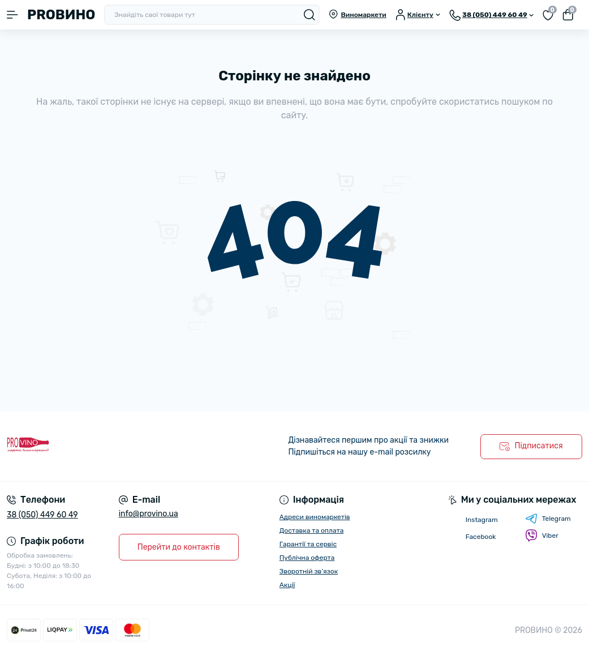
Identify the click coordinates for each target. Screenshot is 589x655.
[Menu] (12, 15)
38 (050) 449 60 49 (42, 515)
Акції (287, 585)
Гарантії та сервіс (308, 544)
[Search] (309, 14)
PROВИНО (61, 15)
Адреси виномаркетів (315, 517)
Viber (541, 535)
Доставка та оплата (312, 530)
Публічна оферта (307, 558)
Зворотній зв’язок (309, 571)
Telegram (548, 518)
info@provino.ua (148, 514)
